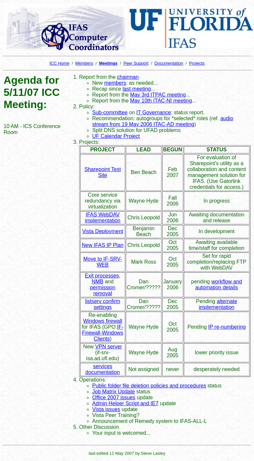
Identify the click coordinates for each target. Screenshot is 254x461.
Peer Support (136, 63)
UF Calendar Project (116, 136)
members (115, 83)
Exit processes (102, 275)
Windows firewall (102, 321)
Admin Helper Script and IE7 (125, 403)
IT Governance (153, 112)
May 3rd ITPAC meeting (158, 95)
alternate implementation (218, 304)
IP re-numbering (226, 327)
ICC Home (60, 63)
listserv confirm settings (102, 304)
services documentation (102, 369)
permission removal (102, 290)
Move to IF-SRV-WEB (102, 262)
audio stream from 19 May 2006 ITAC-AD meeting (162, 121)
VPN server (108, 346)
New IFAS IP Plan (102, 245)
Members (84, 63)
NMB (97, 281)
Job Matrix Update (113, 391)
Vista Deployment (102, 231)
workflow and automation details (218, 284)
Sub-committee (110, 112)
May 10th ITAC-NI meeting (161, 100)
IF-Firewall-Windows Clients (102, 332)
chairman (128, 77)
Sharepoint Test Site (102, 172)
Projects (196, 63)
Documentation (169, 63)
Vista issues (106, 409)
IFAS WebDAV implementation (102, 217)
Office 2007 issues (113, 397)
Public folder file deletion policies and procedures (149, 385)
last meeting (137, 89)
